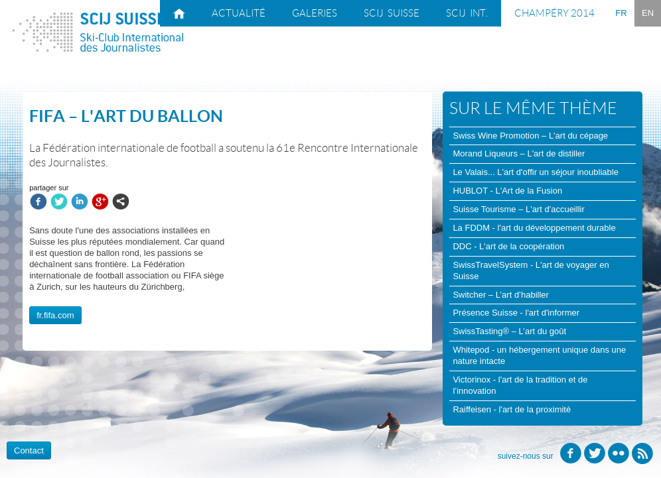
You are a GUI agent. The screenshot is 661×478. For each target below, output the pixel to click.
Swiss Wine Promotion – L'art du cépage (530, 136)
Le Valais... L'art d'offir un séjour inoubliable (535, 172)
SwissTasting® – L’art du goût (509, 331)
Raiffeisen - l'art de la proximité (512, 409)
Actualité (238, 13)
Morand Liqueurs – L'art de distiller (519, 153)
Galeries (314, 13)
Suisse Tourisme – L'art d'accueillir (518, 209)
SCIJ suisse (391, 13)
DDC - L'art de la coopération (508, 246)
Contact (29, 450)
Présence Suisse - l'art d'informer (516, 313)
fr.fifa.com (55, 315)
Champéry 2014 (554, 13)
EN (648, 13)
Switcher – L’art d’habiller (501, 295)
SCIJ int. (467, 13)
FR (620, 13)
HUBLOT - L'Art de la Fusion (507, 191)
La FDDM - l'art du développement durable (534, 228)
